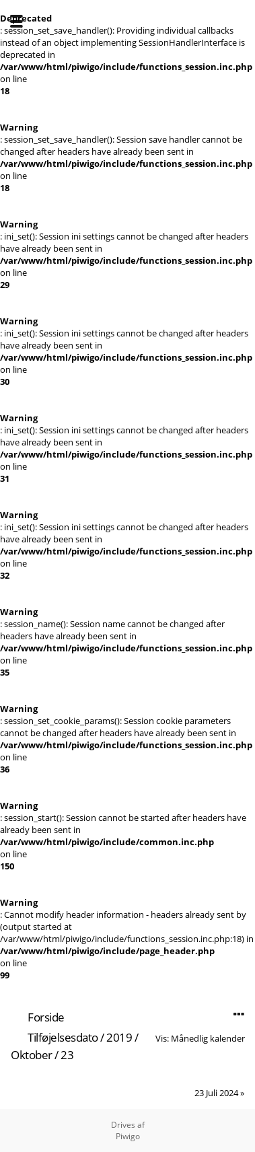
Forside (46, 1017)
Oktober (31, 1055)
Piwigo (128, 1136)
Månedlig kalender (208, 1038)
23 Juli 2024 (216, 1093)
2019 (119, 1037)
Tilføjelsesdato (63, 1037)
